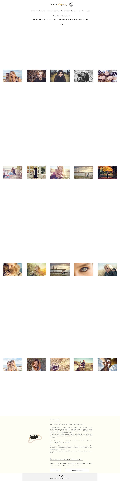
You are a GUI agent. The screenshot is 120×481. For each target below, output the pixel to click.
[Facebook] (57, 476)
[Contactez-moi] (77, 470)
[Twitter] (59, 476)
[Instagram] (62, 476)
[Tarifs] (55, 470)
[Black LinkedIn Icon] (64, 476)
